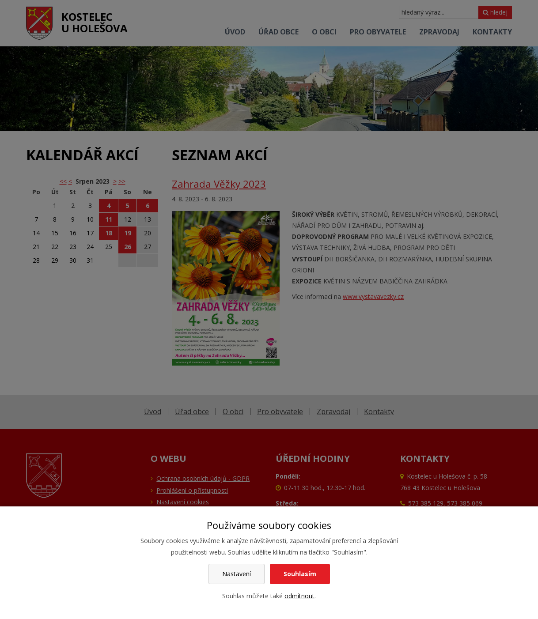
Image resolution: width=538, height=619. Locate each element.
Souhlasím (300, 574)
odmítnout (299, 596)
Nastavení (236, 574)
